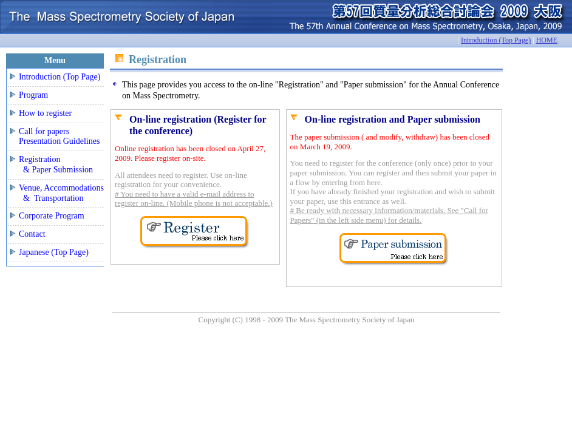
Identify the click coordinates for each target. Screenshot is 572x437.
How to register (45, 113)
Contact (32, 234)
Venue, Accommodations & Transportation (61, 193)
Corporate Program (51, 215)
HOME (546, 40)
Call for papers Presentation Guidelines (59, 136)
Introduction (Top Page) (496, 40)
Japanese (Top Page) (54, 252)
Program (33, 95)
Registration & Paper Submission (56, 164)
